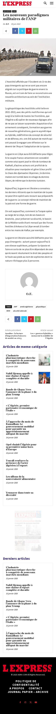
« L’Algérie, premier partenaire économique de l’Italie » (21, 408)
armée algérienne (26, 307)
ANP (15, 307)
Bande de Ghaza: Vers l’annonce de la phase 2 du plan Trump (21, 392)
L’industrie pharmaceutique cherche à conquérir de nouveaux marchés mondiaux (20, 359)
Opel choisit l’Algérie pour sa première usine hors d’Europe (21, 447)
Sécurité (7, 11)
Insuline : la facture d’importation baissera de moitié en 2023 (15, 336)
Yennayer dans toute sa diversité (19, 494)
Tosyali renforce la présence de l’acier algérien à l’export (17, 463)
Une (14, 11)
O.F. (7, 24)
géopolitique (41, 307)
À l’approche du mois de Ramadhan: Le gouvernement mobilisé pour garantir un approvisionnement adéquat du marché (20, 428)
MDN (8, 311)
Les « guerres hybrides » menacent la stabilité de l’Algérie (41, 336)
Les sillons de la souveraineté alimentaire (21, 478)
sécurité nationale (20, 311)
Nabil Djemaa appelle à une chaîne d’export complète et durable (19, 376)
